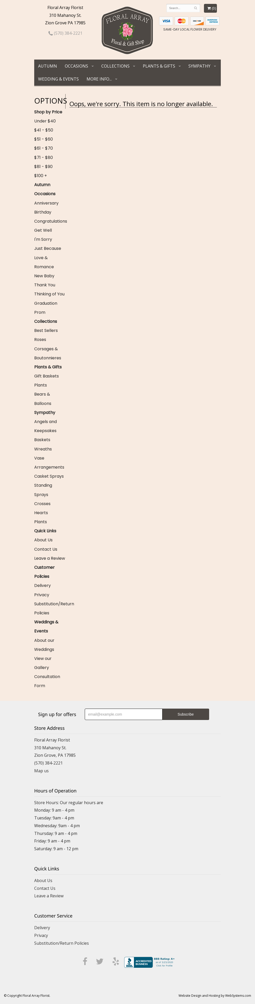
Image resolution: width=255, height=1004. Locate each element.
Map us (41, 771)
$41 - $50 (43, 130)
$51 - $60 (43, 139)
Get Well (43, 230)
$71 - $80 (43, 158)
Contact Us (45, 549)
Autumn (47, 66)
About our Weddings (44, 644)
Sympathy (199, 66)
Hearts (41, 513)
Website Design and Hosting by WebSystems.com (215, 995)
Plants (40, 385)
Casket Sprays (49, 476)
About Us (43, 540)
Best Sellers (46, 330)
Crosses (42, 504)
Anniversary (46, 203)
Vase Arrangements (49, 462)
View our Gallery (43, 663)
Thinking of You (49, 294)
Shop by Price (48, 112)
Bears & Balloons (42, 398)
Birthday (42, 212)
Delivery (42, 585)
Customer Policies (44, 571)
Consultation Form (47, 681)
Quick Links (45, 531)
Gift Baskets (46, 376)
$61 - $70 (43, 148)
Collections (115, 66)
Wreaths (43, 449)
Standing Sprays (43, 489)
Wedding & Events (58, 79)
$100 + (40, 176)
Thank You (44, 285)
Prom (39, 312)
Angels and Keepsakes (45, 426)
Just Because (47, 248)
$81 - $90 (43, 167)
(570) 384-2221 (65, 33)
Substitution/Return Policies (49, 608)
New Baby (44, 276)
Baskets (42, 440)
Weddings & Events (46, 626)
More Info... (99, 79)
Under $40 (45, 121)
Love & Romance (44, 262)
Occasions (76, 66)
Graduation (45, 303)
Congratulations (49, 221)
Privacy (41, 595)
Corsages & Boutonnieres (47, 353)
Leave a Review (49, 558)
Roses (40, 340)
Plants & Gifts (159, 66)
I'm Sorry (43, 239)
